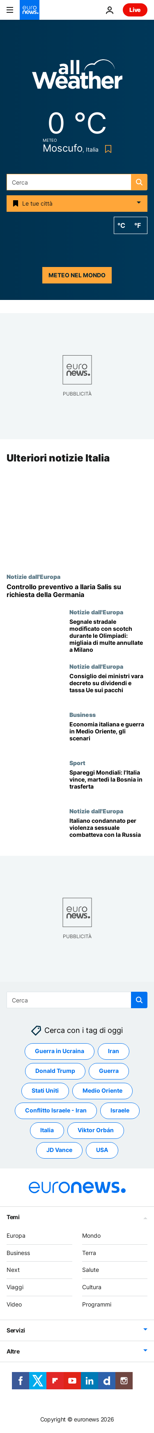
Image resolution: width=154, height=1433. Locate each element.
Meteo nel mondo (77, 275)
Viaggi (15, 1286)
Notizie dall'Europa (33, 576)
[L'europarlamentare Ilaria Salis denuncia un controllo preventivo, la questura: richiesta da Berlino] (77, 591)
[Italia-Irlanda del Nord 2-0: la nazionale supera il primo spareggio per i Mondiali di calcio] (108, 783)
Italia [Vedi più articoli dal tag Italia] (47, 1130)
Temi (13, 1216)
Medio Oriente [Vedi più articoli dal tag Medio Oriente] (102, 1090)
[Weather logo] (77, 77)
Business (82, 715)
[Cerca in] (77, 182)
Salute (90, 1270)
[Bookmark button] (106, 149)
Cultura (91, 1286)
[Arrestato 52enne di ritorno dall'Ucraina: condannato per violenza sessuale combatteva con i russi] (108, 831)
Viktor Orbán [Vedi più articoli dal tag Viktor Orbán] (96, 1130)
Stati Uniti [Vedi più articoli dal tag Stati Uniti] (45, 1090)
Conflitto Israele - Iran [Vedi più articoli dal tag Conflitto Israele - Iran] (56, 1110)
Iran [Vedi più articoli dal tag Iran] (113, 1051)
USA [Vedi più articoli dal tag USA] (102, 1150)
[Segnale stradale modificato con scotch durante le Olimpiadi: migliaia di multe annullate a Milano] (108, 636)
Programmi (96, 1304)
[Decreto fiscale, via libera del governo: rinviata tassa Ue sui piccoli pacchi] (108, 687)
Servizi (16, 1330)
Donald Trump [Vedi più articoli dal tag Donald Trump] (55, 1071)
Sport (77, 762)
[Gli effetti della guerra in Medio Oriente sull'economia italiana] (108, 735)
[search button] (139, 182)
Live (135, 9)
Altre (13, 1351)
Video (14, 1304)
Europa (16, 1235)
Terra (89, 1252)
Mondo (91, 1235)
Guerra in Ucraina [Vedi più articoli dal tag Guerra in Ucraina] (59, 1051)
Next (13, 1270)
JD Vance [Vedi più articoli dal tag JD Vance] (59, 1150)
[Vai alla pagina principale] (29, 10)
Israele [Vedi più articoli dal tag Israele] (119, 1110)
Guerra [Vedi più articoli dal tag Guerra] (109, 1071)
